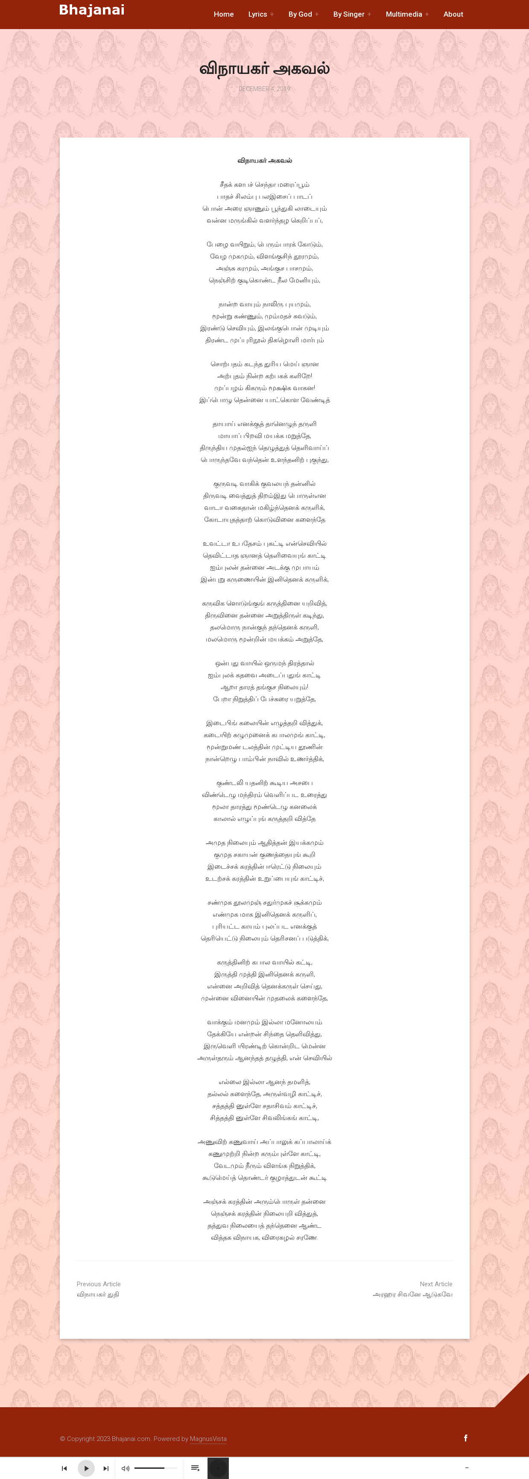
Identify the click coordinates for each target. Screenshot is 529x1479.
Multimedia (404, 14)
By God (300, 14)
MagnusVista (208, 1439)
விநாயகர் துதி (141, 1289)
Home (224, 14)
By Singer (349, 14)
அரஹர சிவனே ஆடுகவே (388, 1289)
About (453, 14)
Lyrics (257, 14)
